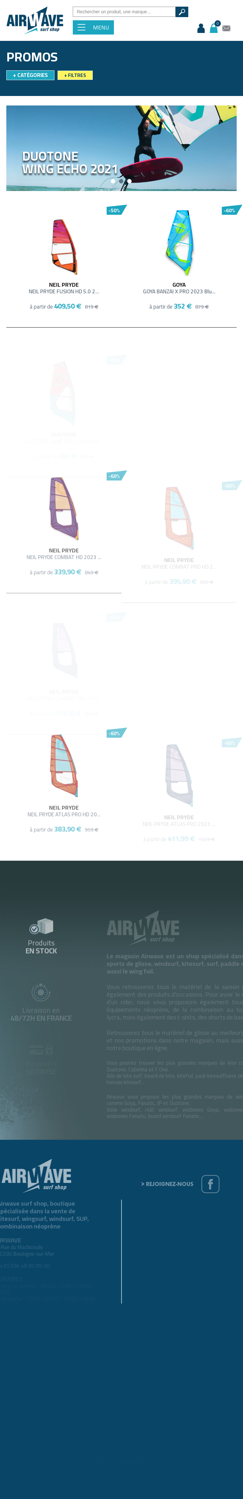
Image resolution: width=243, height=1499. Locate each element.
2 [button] (121, 181)
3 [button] (130, 181)
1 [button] (113, 181)
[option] (121, 148)
